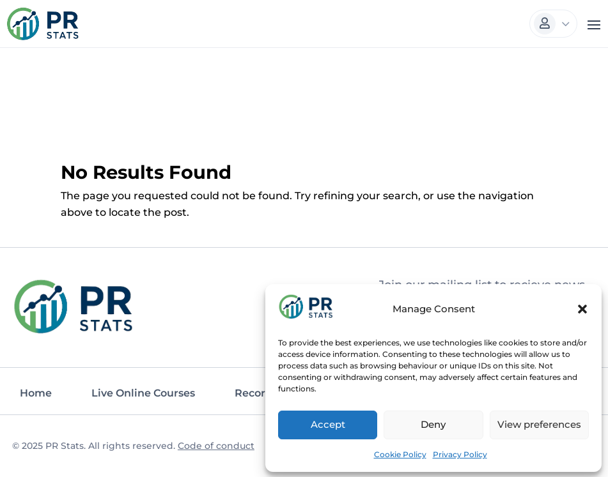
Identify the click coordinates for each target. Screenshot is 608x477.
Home (36, 392)
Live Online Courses (143, 392)
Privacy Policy (460, 452)
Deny (433, 423)
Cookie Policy (400, 452)
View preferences (539, 423)
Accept (328, 423)
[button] (582, 307)
